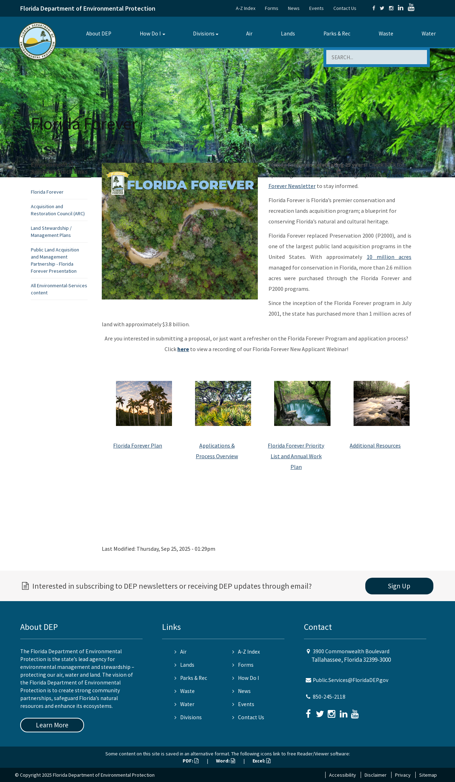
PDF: (191, 761)
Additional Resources (375, 445)
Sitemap (428, 775)
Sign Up (399, 586)
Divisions (204, 33)
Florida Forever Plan (137, 445)
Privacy (403, 775)
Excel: (262, 761)
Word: (225, 761)
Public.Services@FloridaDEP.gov (350, 680)
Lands (288, 33)
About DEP (98, 33)
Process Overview (217, 456)
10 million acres (389, 256)
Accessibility (342, 775)
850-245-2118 (329, 696)
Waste (386, 33)
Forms (271, 8)
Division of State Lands (87, 141)
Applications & (217, 445)
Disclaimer (376, 775)
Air (249, 33)
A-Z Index (245, 8)
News (294, 8)
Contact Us (344, 8)
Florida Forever (47, 192)
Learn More (52, 725)
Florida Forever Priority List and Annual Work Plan (296, 456)
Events (316, 8)
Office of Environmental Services (140, 141)
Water (429, 33)
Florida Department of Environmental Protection (87, 8)
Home (37, 141)
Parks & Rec (336, 33)
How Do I (150, 33)
